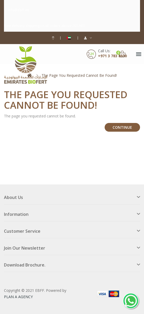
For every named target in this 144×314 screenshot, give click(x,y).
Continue (122, 127)
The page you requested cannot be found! (79, 75)
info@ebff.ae (18, 9)
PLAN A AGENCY (18, 296)
